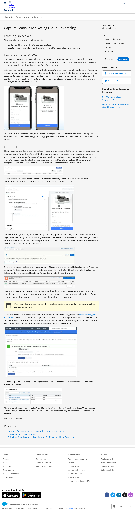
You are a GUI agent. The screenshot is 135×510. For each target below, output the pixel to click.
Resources (109, 51)
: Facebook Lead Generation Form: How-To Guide (36, 431)
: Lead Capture (22, 434)
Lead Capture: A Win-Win (115, 43)
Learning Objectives (113, 39)
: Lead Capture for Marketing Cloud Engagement (42, 437)
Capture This (110, 47)
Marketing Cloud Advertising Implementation (20, 17)
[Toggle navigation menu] (130, 10)
